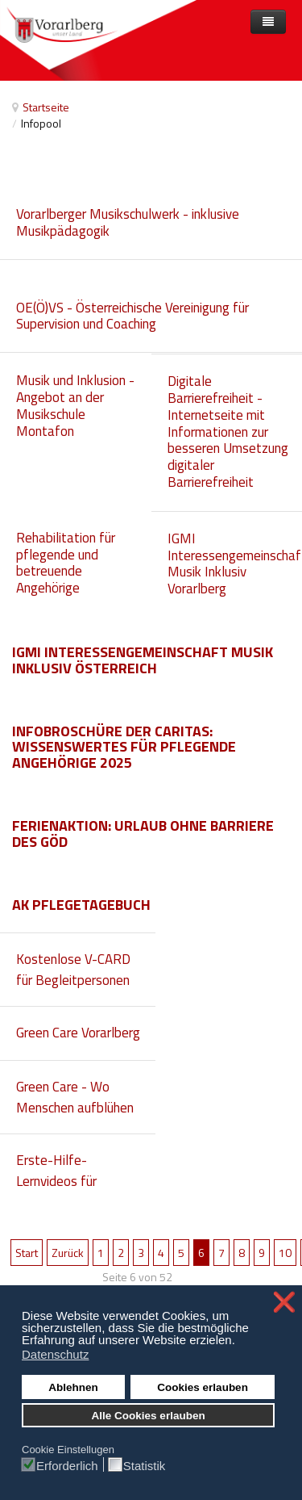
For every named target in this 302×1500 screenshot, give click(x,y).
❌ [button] (284, 1302)
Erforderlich (67, 1465)
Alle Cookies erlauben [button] (148, 1416)
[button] (239, 1341)
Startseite (46, 106)
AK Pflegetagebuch (81, 905)
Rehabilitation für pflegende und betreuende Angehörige (65, 562)
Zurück (68, 1252)
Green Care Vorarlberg (78, 1032)
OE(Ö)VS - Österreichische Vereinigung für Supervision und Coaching (132, 316)
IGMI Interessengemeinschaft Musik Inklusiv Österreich (142, 660)
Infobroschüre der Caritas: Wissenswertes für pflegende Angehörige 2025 (124, 747)
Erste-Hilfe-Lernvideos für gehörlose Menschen (75, 1181)
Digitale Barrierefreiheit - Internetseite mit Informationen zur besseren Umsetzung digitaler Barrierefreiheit (228, 431)
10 (285, 1252)
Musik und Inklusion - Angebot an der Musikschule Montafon (75, 405)
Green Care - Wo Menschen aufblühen (75, 1097)
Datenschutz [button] (55, 1354)
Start (26, 1252)
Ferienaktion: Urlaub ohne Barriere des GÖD (143, 834)
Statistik (144, 1465)
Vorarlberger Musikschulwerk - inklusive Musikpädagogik (127, 222)
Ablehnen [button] (73, 1387)
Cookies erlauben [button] (202, 1387)
